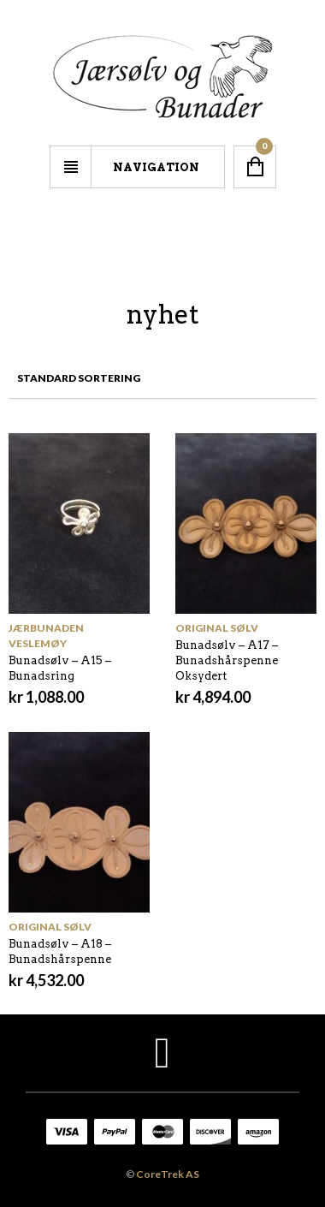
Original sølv (216, 627)
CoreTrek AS (167, 1174)
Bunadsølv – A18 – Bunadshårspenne (60, 951)
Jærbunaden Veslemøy (46, 635)
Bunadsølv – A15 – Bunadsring (60, 668)
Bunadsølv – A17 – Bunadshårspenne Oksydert (226, 660)
